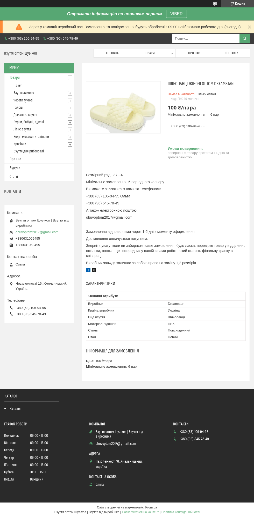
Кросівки (19, 144)
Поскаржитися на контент (140, 512)
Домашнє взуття (25, 115)
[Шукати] (244, 38)
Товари (149, 53)
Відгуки (15, 168)
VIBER (176, 14)
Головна (112, 53)
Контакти (231, 53)
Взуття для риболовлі (28, 151)
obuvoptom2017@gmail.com (37, 232)
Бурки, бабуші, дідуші (28, 122)
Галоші (18, 108)
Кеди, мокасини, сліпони (31, 137)
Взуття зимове (23, 93)
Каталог (15, 409)
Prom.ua (151, 507)
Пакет (17, 86)
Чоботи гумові (23, 100)
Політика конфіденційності (180, 512)
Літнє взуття (22, 129)
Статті (14, 177)
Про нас (194, 53)
